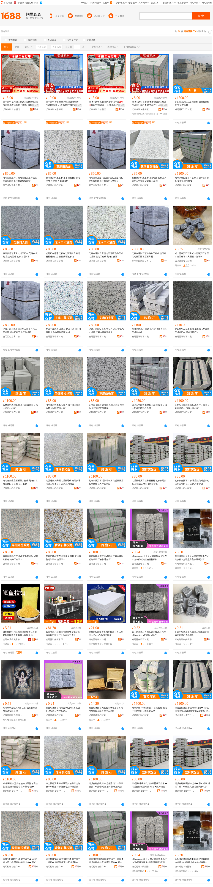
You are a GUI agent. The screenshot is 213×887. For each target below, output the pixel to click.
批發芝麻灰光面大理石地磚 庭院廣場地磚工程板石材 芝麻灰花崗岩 (63, 482)
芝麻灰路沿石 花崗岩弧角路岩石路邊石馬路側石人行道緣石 (106, 482)
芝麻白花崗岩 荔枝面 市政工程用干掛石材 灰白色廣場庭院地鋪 (63, 331)
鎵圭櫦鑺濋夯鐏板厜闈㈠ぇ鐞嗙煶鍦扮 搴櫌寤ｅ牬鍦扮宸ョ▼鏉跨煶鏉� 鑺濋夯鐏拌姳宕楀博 (63, 785)
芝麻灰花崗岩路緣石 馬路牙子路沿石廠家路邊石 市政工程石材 (192, 406)
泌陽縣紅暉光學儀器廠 (12, 715)
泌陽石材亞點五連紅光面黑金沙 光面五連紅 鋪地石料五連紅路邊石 (20, 331)
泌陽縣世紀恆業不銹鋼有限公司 (55, 639)
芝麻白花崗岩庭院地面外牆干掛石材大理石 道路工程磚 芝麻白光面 (106, 255)
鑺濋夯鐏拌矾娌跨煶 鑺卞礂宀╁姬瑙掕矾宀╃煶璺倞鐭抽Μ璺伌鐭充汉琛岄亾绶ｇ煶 (106, 785)
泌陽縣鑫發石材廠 (183, 261)
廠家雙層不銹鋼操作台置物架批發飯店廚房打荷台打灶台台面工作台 (63, 633)
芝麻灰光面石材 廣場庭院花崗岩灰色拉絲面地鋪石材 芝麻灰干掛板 (192, 482)
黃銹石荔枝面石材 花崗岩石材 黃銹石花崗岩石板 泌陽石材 (63, 558)
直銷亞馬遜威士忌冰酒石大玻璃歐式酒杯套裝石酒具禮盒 (192, 633)
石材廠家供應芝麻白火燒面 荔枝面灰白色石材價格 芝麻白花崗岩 (149, 179)
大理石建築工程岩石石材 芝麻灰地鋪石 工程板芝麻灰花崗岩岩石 (149, 482)
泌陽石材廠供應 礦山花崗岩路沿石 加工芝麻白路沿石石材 (149, 406)
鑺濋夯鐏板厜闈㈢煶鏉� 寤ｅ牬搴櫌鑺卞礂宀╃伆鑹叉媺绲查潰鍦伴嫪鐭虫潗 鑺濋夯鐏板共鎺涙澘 (192, 785)
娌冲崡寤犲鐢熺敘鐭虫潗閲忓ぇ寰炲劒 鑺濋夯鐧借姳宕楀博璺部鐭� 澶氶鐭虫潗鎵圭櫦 (20, 785)
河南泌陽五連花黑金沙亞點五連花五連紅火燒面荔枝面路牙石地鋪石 (106, 179)
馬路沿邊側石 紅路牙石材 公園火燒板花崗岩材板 (149, 331)
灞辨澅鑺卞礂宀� (153, 113)
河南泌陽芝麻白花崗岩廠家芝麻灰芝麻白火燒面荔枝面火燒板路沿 (20, 179)
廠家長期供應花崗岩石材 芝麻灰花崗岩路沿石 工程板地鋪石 (106, 558)
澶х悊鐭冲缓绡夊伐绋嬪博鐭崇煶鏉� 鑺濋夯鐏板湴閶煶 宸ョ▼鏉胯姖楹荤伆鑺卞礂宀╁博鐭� (149, 785)
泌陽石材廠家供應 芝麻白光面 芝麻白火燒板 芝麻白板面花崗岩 (106, 331)
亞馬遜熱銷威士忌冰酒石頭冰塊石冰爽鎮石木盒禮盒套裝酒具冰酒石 (192, 558)
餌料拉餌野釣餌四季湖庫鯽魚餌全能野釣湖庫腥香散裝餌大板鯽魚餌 (20, 633)
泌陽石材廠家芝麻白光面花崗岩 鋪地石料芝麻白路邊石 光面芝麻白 (63, 255)
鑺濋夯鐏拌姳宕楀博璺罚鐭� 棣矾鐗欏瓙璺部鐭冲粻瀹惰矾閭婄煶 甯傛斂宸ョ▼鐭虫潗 (192, 709)
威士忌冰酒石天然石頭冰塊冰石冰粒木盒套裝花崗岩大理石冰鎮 (106, 709)
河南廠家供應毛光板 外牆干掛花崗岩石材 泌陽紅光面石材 (63, 406)
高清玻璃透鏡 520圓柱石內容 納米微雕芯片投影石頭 (20, 709)
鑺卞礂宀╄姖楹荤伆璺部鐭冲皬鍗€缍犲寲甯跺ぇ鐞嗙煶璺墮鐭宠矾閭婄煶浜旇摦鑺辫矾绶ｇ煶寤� (63, 104)
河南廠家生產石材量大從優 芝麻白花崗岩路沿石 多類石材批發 (20, 482)
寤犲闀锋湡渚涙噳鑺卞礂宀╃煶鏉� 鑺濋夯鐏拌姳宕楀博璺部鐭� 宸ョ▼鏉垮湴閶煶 (106, 861)
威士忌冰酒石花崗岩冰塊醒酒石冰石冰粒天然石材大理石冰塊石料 (192, 255)
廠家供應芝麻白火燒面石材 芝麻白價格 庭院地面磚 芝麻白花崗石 (20, 255)
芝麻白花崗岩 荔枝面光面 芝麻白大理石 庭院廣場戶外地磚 (106, 406)
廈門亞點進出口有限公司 (12, 185)
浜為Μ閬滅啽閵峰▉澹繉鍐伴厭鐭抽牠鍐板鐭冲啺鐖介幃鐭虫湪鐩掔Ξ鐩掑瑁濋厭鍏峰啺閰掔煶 (192, 861)
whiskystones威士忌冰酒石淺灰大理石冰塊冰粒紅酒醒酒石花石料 (149, 558)
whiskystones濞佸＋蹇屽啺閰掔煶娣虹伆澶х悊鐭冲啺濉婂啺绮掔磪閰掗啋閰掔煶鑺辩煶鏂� (149, 861)
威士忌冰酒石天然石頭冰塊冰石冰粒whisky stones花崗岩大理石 (149, 633)
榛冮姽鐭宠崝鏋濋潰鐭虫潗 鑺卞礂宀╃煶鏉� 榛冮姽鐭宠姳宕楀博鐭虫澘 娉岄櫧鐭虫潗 (63, 861)
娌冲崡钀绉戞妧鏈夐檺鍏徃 (184, 866)
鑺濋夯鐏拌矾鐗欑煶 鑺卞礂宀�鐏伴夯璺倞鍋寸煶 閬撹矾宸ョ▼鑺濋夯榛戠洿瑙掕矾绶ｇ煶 (106, 104)
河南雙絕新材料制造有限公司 (98, 639)
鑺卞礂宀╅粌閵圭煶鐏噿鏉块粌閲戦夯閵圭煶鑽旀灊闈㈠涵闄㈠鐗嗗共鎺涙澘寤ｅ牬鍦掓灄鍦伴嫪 (20, 104)
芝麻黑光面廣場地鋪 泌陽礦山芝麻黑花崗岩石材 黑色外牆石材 (192, 331)
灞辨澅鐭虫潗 (138, 113)
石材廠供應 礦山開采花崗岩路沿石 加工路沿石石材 (20, 406)
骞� (35, 109)
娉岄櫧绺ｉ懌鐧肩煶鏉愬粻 (141, 866)
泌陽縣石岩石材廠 (183, 109)
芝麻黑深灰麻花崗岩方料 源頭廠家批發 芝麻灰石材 (192, 103)
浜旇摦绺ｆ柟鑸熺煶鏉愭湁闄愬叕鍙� (12, 109)
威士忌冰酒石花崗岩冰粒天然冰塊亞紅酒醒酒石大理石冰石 (63, 709)
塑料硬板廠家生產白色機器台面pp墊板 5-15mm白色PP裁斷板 (106, 633)
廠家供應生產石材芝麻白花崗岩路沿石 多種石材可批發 (192, 179)
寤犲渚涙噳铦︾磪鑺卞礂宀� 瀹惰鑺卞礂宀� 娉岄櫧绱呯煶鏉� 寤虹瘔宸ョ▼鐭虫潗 (20, 861)
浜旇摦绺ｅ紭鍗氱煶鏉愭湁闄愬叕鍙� (55, 109)
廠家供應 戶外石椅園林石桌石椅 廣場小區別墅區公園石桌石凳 (149, 709)
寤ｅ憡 (35, 105)
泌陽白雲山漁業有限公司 (12, 639)
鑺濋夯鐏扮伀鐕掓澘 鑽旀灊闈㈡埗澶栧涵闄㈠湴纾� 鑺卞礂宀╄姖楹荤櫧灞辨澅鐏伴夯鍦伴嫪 (149, 104)
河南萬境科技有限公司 (184, 563)
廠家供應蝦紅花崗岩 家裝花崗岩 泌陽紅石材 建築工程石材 (20, 558)
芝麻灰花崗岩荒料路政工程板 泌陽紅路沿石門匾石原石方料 (149, 255)
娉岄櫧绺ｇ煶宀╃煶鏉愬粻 (184, 715)
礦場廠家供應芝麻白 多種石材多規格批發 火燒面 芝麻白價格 (63, 179)
